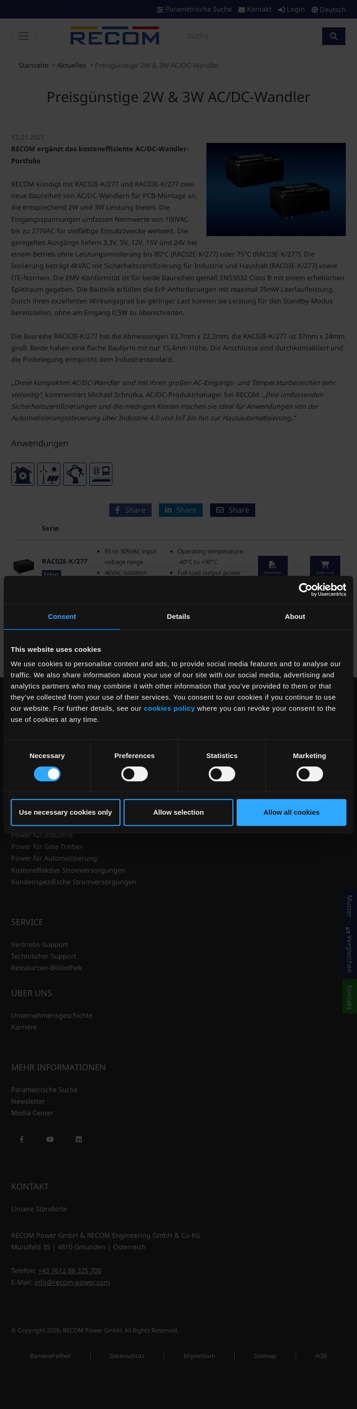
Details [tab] (178, 616)
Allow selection (178, 812)
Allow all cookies (292, 812)
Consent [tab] (62, 616)
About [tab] (295, 616)
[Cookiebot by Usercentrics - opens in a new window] (305, 590)
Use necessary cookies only (65, 812)
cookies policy (169, 708)
